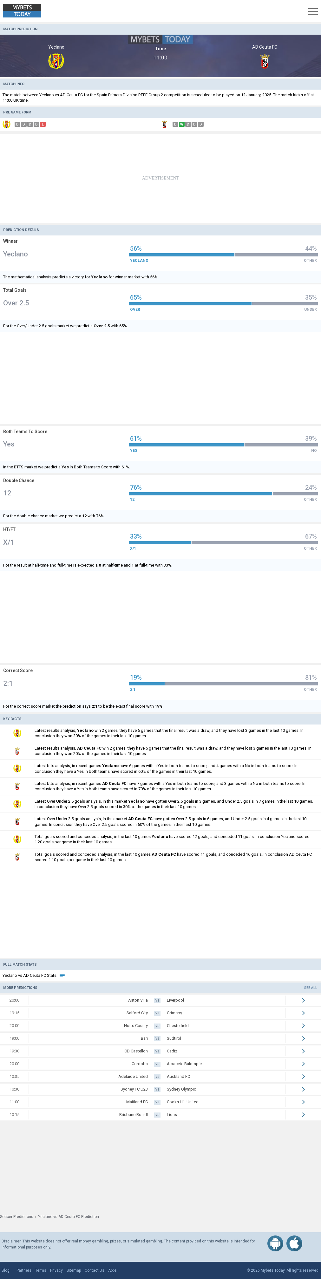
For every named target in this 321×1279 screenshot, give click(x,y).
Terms (40, 1270)
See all (310, 988)
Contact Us (94, 1270)
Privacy (56, 1270)
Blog (6, 1270)
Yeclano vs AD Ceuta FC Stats (34, 975)
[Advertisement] (160, 178)
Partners (23, 1270)
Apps (112, 1270)
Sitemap (74, 1270)
